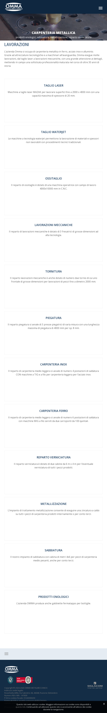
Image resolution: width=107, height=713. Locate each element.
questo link (20, 707)
